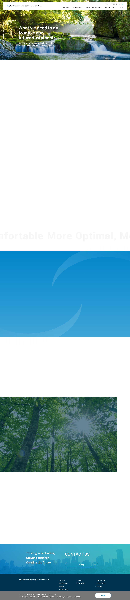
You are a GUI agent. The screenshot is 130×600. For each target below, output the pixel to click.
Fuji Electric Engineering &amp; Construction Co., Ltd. (24, 6)
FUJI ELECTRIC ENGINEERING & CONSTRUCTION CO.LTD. (34, 579)
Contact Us (114, 4)
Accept (103, 595)
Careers (121, 7)
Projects (87, 7)
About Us (62, 580)
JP (120, 4)
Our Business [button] (77, 7)
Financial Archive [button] (110, 7)
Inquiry (87, 565)
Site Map (99, 586)
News (106, 4)
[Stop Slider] (20, 56)
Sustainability (63, 589)
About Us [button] (66, 7)
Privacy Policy (101, 583)
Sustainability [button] (96, 7)
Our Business (63, 583)
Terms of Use (101, 580)
